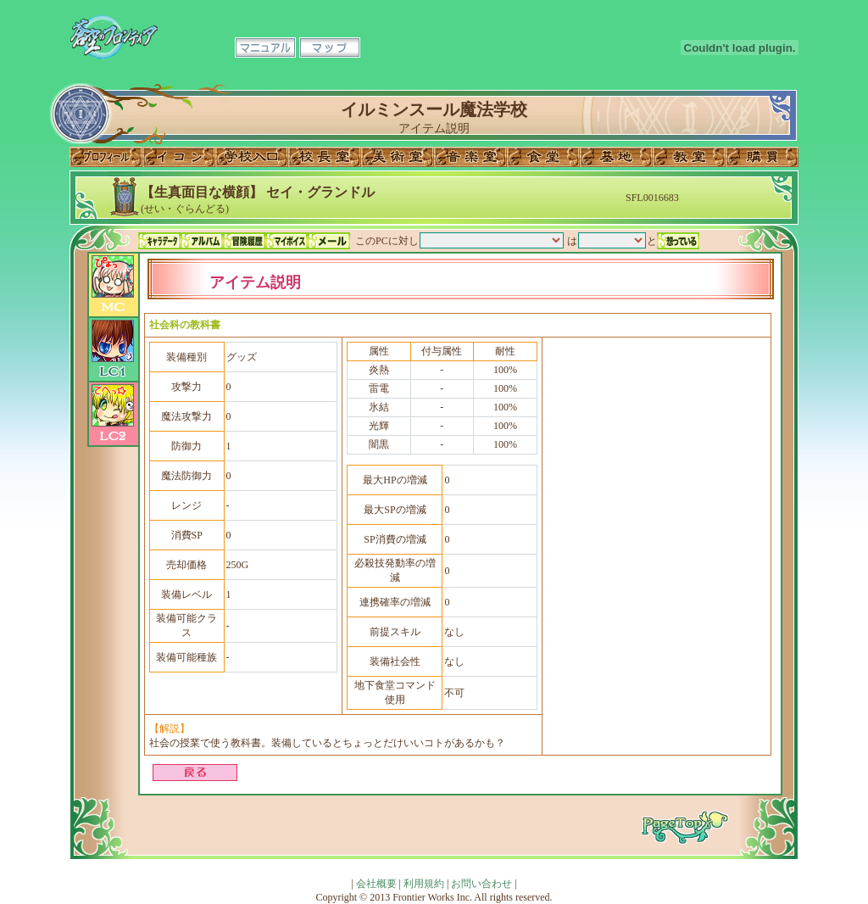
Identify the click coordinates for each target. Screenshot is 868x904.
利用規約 (423, 884)
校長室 (324, 157)
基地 (616, 157)
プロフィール (106, 157)
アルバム (202, 240)
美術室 (397, 157)
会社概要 (376, 884)
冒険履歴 (244, 240)
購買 (762, 157)
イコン (178, 157)
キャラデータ (159, 240)
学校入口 (251, 157)
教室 (689, 157)
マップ (329, 47)
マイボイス (286, 240)
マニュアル (265, 47)
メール (329, 240)
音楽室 (470, 157)
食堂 (543, 157)
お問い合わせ (481, 884)
